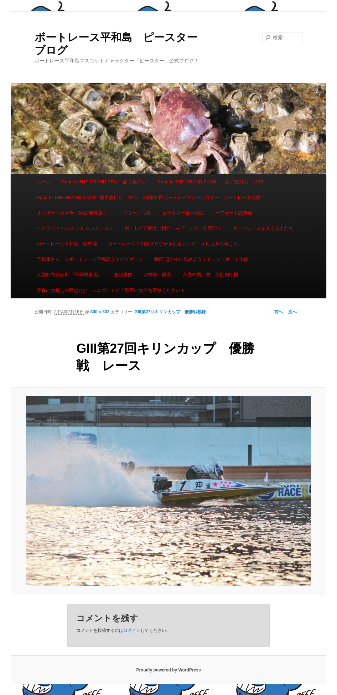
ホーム (44, 181)
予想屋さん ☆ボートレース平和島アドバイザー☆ (90, 259)
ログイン (131, 630)
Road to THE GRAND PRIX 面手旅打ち (104, 181)
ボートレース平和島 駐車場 (67, 244)
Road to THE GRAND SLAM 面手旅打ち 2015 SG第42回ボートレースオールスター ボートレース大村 (149, 197)
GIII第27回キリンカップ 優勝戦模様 (170, 311)
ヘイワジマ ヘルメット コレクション (75, 228)
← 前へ (276, 311)
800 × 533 (100, 311)
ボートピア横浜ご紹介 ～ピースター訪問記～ (173, 228)
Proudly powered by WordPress (168, 670)
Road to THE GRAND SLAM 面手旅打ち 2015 (210, 181)
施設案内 (123, 274)
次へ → (295, 311)
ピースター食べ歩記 (183, 212)
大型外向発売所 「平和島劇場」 (70, 274)
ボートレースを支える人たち (263, 228)
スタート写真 (137, 212)
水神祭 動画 (157, 274)
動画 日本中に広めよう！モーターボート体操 (201, 259)
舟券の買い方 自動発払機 (210, 274)
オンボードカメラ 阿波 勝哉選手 (74, 212)
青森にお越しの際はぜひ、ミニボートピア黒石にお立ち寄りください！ (111, 290)
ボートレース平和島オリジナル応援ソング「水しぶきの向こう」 (175, 244)
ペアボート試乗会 (233, 212)
